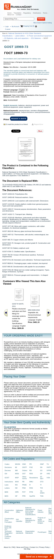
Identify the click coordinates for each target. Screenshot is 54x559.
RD (30, 470)
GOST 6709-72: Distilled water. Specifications (18, 251)
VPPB (49, 470)
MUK (17, 482)
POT (23, 492)
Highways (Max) (19, 511)
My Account (15, 26)
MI (16, 467)
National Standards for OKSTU (30, 520)
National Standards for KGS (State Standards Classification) (24, 172)
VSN (48, 478)
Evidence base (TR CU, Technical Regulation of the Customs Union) (8, 532)
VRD (48, 473)
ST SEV (41, 477)
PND (24, 488)
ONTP (24, 467)
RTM (31, 492)
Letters (7, 488)
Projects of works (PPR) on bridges (41, 520)
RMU (31, 482)
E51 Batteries (36, 38)
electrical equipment (32, 105)
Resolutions (33, 478)
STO (41, 482)
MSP (17, 478)
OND (24, 464)
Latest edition (20, 36)
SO (41, 470)
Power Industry (40, 511)
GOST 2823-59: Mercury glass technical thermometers (22, 231)
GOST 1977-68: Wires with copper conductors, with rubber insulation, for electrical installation (23, 227)
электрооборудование (11, 112)
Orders (24, 470)
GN (6, 473)
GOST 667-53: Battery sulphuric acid (15, 248)
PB (23, 482)
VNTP (49, 467)
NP (16, 496)
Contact (18, 15)
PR (30, 464)
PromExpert (42, 532)
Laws (6, 485)
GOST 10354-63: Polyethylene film (15, 194)
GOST (7, 478)
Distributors (37, 13)
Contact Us (34, 547)
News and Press (22, 547)
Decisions (8, 467)
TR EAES (42, 492)
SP (41, 473)
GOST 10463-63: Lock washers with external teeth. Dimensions (25, 201)
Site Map (27, 549)
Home (9, 13)
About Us (10, 15)
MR (16, 470)
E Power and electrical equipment (39, 36)
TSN (41, 496)
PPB (23, 496)
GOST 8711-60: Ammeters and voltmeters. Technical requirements (26, 260)
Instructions (9, 482)
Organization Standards (30, 532)
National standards (19, 532)
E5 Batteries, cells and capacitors (16, 38)
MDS (6, 496)
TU (48, 464)
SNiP (42, 464)
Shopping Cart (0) (28, 26)
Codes (7, 464)
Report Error (38, 124)
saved (7, 29)
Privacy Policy (44, 547)
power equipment (25, 107)
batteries (21, 105)
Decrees (8, 470)
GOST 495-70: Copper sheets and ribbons (17, 240)
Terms (45, 13)
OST (23, 473)
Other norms (24, 477)
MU (16, 485)
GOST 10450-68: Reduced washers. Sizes (17, 197)
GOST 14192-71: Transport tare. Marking (17, 214)
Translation (17, 13)
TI (40, 485)
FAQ (13, 547)
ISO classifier (19, 520)
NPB (16, 492)
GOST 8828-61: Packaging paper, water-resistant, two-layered (25, 263)
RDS (31, 473)
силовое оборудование (39, 110)
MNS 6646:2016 (34, 310)
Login (7, 26)
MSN (17, 473)
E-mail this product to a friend (17, 124)
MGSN (17, 464)
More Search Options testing (42, 23)
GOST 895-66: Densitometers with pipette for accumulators (23, 266)
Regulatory (27, 13)
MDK (6, 492)
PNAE (24, 485)
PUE (31, 467)
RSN (31, 488)
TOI (41, 488)
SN (41, 467)
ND (16, 488)
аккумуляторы (24, 110)
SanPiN (32, 496)
